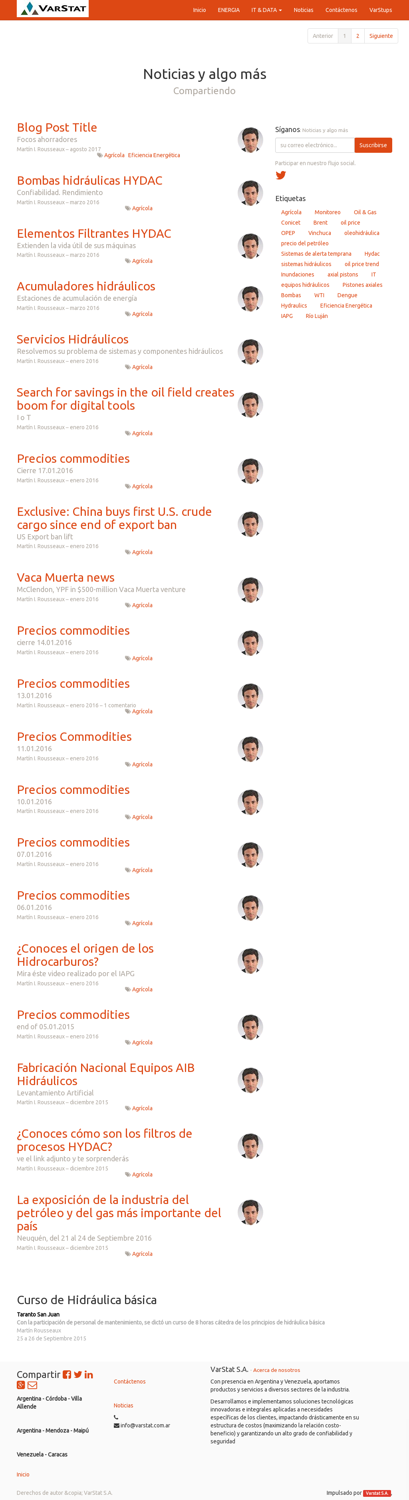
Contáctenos (130, 1381)
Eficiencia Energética (154, 155)
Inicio (23, 1474)
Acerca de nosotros (276, 1370)
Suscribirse (373, 145)
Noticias (123, 1405)
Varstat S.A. (377, 1493)
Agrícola (114, 155)
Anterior (323, 36)
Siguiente (381, 36)
